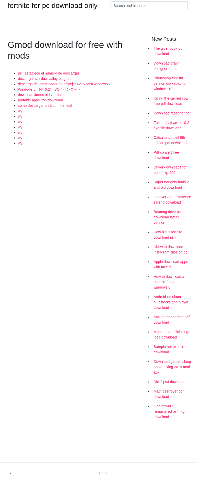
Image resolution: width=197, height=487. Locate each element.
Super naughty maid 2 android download (171, 184)
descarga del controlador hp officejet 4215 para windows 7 (64, 84)
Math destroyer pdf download (169, 394)
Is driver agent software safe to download (172, 199)
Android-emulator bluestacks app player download (171, 302)
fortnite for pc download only (52, 6)
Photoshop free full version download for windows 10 (170, 83)
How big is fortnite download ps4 (168, 234)
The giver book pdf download (168, 51)
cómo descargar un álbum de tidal (45, 105)
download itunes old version (40, 95)
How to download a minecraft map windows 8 (169, 281)
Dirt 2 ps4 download (169, 382)
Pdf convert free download (166, 155)
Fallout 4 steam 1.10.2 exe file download (171, 125)
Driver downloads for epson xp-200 (170, 170)
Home (103, 473)
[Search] (149, 5)
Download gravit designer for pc (166, 66)
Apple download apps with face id (171, 264)
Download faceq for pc (171, 113)
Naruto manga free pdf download (172, 319)
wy (20, 111)
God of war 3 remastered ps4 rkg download (169, 411)
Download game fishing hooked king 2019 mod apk (172, 366)
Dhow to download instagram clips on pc (171, 249)
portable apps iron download (40, 100)
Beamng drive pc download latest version (167, 217)
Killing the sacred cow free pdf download (171, 101)
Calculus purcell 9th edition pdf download (170, 140)
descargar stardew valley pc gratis (45, 79)
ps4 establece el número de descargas (49, 73)
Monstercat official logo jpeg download (172, 334)
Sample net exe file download (169, 349)
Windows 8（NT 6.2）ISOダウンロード (49, 89)
